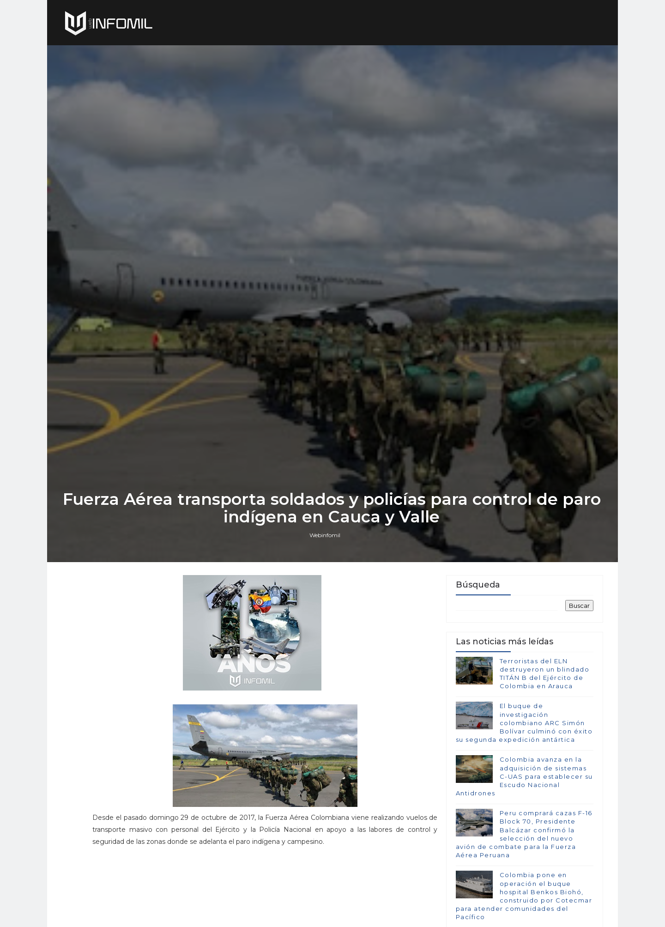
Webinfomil (325, 573)
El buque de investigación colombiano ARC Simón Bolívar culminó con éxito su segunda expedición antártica (523, 762)
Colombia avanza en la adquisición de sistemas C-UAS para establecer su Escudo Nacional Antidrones (523, 815)
